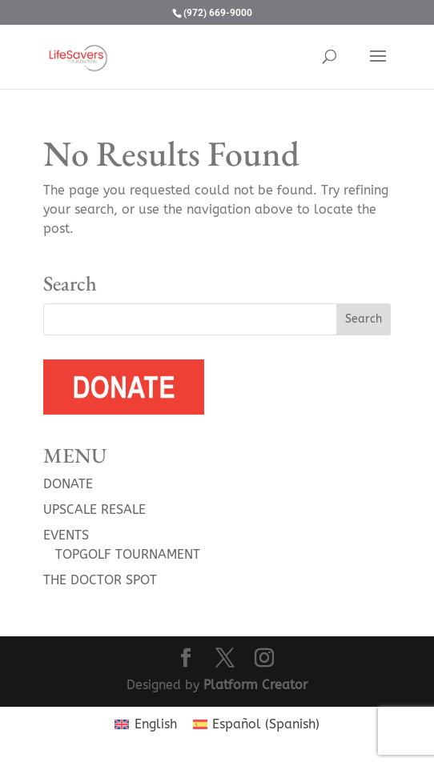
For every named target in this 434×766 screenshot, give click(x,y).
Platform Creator (255, 684)
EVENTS (66, 535)
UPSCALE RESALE (94, 509)
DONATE (68, 483)
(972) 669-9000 (217, 12)
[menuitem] (145, 724)
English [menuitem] (156, 724)
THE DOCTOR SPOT (100, 580)
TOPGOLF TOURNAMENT (127, 554)
